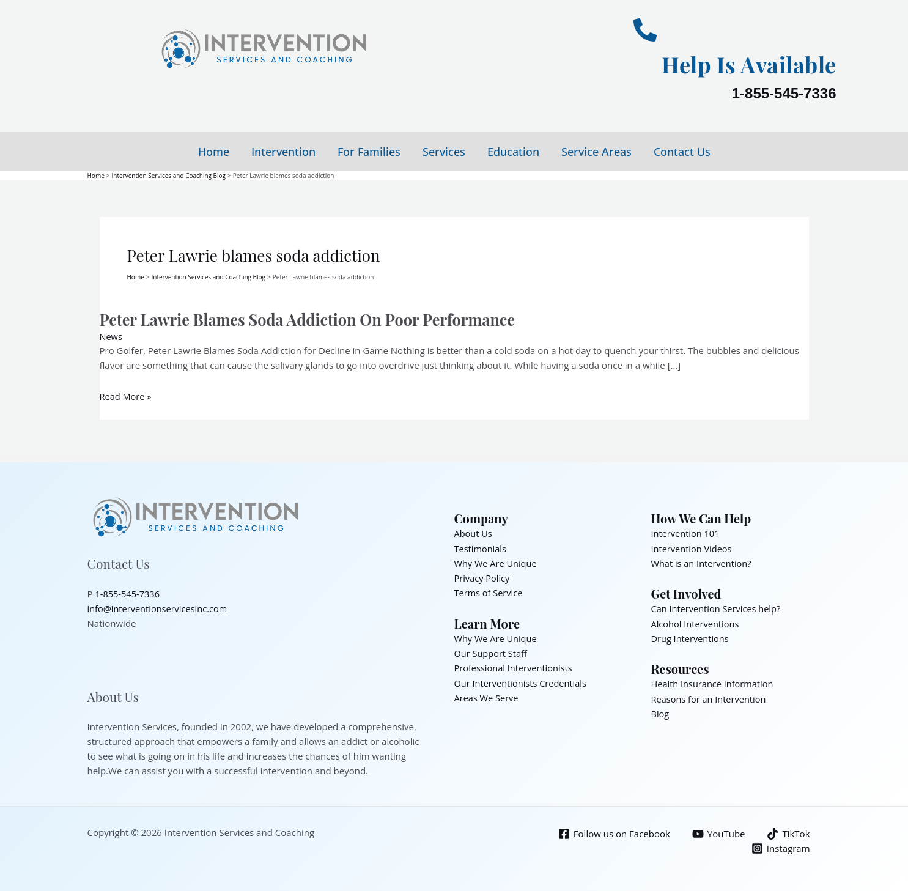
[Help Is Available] (645, 30)
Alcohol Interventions (696, 622)
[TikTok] (788, 832)
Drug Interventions (691, 636)
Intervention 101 (686, 533)
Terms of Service (489, 591)
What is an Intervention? (703, 562)
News (112, 336)
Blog (660, 711)
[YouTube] (717, 832)
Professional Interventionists (515, 666)
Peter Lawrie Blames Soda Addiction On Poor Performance (314, 319)
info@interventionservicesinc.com (159, 607)
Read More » (126, 396)
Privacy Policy (483, 577)
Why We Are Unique (496, 562)
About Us (473, 533)
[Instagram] (780, 847)
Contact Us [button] (682, 151)
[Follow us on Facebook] (612, 832)
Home (213, 151)
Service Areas (596, 151)
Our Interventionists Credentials (522, 681)
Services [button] (444, 151)
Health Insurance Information (714, 682)
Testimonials (481, 547)
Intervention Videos (692, 547)
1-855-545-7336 (784, 93)
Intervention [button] (283, 151)
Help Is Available (740, 63)
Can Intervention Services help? (717, 607)
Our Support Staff (492, 651)
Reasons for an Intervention (710, 696)
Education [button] (513, 151)
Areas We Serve (487, 695)
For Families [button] (369, 151)
